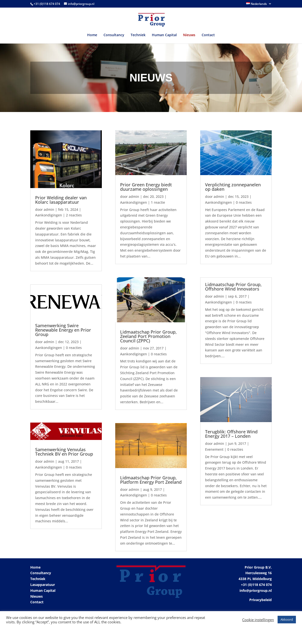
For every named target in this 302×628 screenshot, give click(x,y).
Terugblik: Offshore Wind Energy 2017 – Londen (231, 434)
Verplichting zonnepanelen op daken (233, 187)
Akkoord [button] (287, 619)
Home (92, 35)
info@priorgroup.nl (256, 590)
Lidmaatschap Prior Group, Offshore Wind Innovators (233, 286)
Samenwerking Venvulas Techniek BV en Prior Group (64, 452)
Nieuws (189, 35)
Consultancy (114, 35)
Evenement (214, 449)
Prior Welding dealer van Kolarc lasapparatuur (61, 200)
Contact (208, 35)
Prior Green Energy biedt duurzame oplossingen (146, 187)
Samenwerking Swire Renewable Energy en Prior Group (63, 330)
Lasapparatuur (42, 584)
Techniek (138, 35)
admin (49, 209)
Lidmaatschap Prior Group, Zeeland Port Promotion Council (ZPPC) (148, 336)
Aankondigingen (48, 215)
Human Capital (164, 35)
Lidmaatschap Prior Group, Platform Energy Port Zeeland (151, 480)
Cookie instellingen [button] (258, 619)
